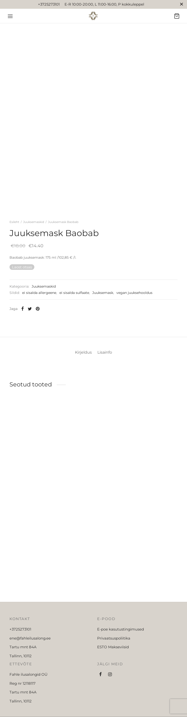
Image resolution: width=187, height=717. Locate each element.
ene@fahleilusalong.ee (30, 662)
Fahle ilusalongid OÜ (28, 699)
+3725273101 (20, 654)
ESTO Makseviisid (113, 671)
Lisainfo (107, 376)
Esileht (14, 234)
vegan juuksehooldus (134, 305)
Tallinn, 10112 (20, 680)
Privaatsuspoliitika (113, 662)
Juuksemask (102, 305)
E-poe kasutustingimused (120, 654)
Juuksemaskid (33, 234)
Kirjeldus (81, 376)
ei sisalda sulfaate (74, 305)
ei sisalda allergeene (39, 305)
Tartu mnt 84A (23, 671)
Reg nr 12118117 (22, 708)
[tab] (81, 376)
